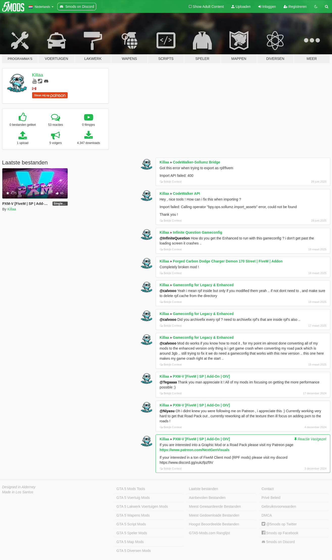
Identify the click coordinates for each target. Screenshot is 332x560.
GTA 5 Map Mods (130, 542)
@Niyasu (167, 411)
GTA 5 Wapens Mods (133, 515)
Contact (268, 489)
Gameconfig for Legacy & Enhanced (203, 285)
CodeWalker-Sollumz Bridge (196, 162)
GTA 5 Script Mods (131, 524)
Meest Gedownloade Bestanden (214, 515)
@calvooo (168, 291)
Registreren (295, 7)
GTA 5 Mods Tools (130, 489)
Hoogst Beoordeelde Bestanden (214, 524)
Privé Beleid (271, 498)
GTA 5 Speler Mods (131, 533)
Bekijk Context (171, 181)
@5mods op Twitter (279, 524)
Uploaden (241, 7)
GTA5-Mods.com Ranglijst (209, 533)
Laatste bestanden (203, 489)
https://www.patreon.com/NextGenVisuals (194, 450)
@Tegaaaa (168, 382)
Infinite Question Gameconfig (197, 232)
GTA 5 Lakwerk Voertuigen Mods (142, 506)
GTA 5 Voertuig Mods (133, 498)
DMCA (267, 515)
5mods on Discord (278, 542)
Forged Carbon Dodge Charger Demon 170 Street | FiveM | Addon (228, 261)
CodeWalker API (186, 193)
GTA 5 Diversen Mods (133, 551)
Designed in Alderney (19, 487)
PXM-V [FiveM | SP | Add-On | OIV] (201, 376)
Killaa (37, 75)
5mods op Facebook (280, 533)
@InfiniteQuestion (175, 238)
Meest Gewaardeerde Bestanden (215, 506)
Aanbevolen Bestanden (207, 498)
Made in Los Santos (17, 492)
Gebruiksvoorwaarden (279, 506)
